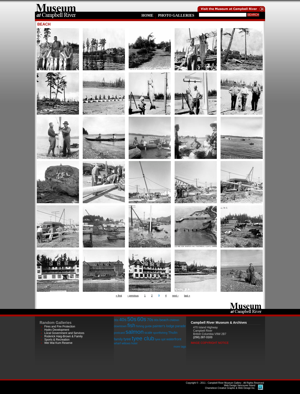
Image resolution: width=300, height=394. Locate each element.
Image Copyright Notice (210, 343)
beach (164, 320)
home (56, 6)
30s (116, 320)
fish (131, 325)
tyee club (143, 338)
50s (131, 319)
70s (150, 320)
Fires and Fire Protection (59, 326)
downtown (120, 326)
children (174, 320)
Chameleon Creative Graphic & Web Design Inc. (230, 386)
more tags (180, 346)
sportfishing (160, 332)
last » (187, 295)
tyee (127, 339)
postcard (119, 332)
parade (180, 326)
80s (156, 320)
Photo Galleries (176, 15)
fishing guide (144, 326)
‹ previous (133, 295)
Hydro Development (56, 329)
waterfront (173, 339)
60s (141, 319)
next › (175, 295)
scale (148, 332)
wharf (117, 343)
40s (123, 319)
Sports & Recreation (56, 339)
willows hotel (129, 343)
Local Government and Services (64, 333)
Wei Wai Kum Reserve (58, 343)
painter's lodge (163, 326)
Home (147, 15)
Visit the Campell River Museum (231, 6)
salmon (134, 332)
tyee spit (160, 339)
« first (119, 295)
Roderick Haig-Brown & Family (63, 336)
